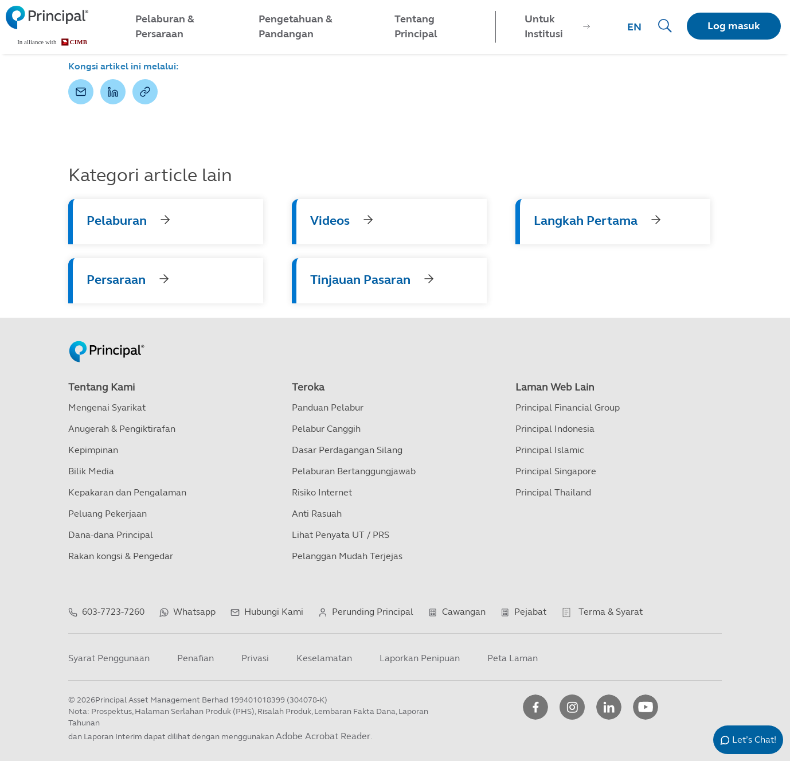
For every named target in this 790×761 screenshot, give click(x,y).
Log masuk (733, 25)
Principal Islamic (549, 449)
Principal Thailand (553, 492)
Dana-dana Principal (110, 534)
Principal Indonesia (555, 428)
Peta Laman (512, 658)
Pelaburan (117, 220)
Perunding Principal (372, 611)
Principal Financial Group (567, 407)
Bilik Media (91, 471)
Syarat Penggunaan (109, 658)
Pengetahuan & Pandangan (296, 26)
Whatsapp (194, 611)
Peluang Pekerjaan (107, 513)
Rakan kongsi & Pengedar (120, 556)
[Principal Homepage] (106, 339)
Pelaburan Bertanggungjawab (354, 471)
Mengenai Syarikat (107, 407)
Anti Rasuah (317, 513)
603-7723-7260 (113, 611)
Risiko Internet (322, 492)
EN (634, 27)
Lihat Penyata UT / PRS (340, 534)
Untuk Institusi (544, 26)
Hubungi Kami (273, 611)
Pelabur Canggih (326, 428)
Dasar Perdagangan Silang (347, 449)
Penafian (195, 658)
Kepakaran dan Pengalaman (127, 492)
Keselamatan (324, 658)
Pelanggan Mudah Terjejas (347, 556)
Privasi (255, 658)
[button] (80, 91)
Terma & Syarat (610, 611)
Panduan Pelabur (327, 407)
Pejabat (530, 611)
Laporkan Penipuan (420, 658)
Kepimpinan (93, 449)
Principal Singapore (555, 471)
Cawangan (464, 611)
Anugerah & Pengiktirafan (121, 428)
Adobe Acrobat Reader (323, 736)
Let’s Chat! (754, 739)
